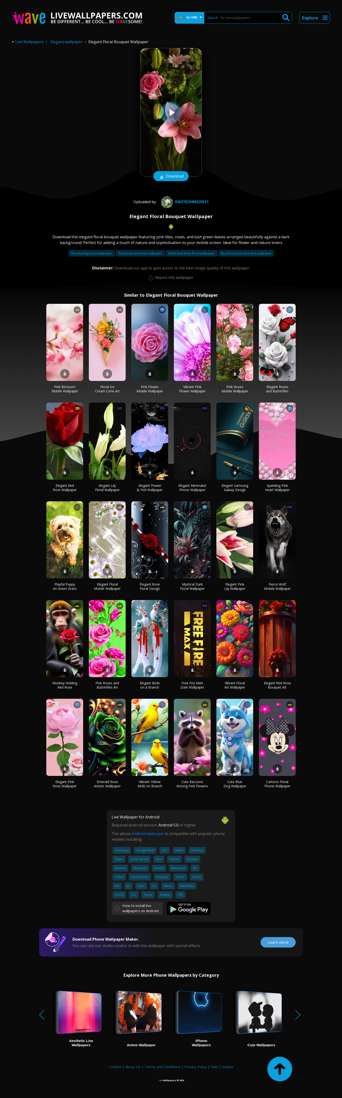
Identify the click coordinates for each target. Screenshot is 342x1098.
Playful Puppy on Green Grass (65, 586)
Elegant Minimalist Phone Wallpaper (192, 487)
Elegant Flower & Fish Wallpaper (150, 487)
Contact (115, 1066)
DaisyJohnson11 (184, 201)
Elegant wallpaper (66, 41)
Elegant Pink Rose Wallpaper (65, 783)
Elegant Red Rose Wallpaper (65, 487)
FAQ (214, 1066)
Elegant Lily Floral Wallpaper (107, 487)
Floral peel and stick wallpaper (140, 253)
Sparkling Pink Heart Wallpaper (277, 487)
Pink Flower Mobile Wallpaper (150, 389)
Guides (227, 1066)
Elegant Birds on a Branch (150, 685)
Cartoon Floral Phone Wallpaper (277, 783)
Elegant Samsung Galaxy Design (235, 487)
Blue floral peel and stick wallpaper (246, 253)
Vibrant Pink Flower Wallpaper (192, 389)
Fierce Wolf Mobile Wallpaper (277, 586)
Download (171, 177)
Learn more (278, 942)
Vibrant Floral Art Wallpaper (234, 685)
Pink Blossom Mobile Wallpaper (65, 389)
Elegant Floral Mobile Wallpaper (107, 586)
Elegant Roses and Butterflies (277, 389)
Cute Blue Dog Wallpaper (234, 783)
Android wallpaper (148, 833)
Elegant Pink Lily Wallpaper (234, 586)
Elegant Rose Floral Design (150, 586)
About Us (133, 1066)
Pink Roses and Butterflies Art (107, 685)
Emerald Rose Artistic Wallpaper (107, 783)
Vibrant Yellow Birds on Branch (150, 783)
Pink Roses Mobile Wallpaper (235, 389)
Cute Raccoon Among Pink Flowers (192, 783)
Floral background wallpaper (92, 253)
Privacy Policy (196, 1066)
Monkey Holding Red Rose (64, 685)
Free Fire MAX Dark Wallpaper (192, 685)
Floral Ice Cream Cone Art (107, 389)
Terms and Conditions (162, 1066)
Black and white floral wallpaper (191, 253)
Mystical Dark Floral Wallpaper (192, 586)
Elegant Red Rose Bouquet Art (277, 685)
